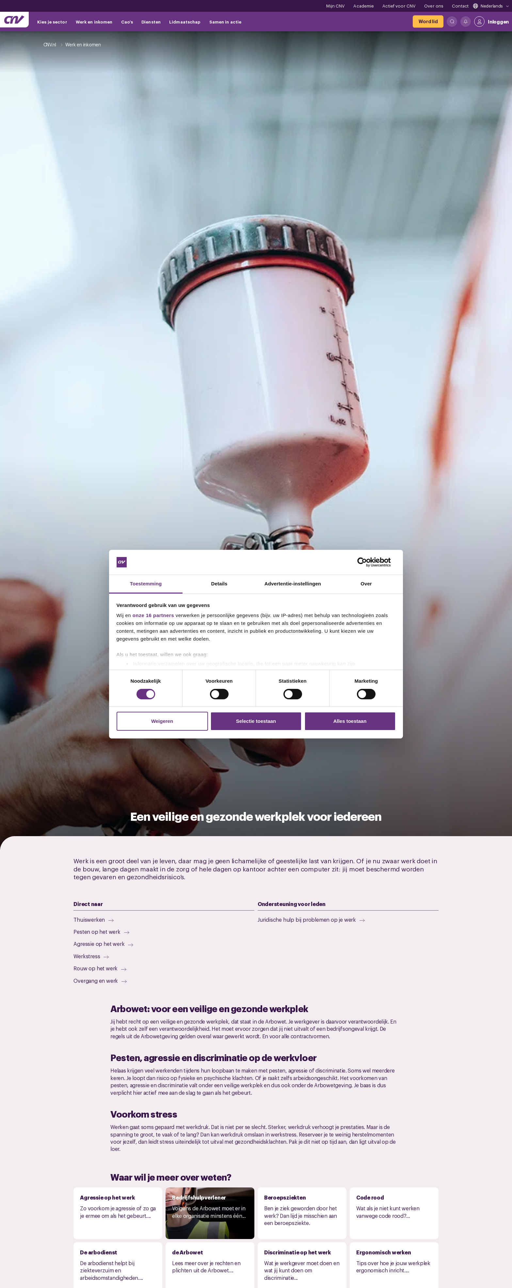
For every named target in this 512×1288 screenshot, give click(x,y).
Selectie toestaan (256, 721)
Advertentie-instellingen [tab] (292, 583)
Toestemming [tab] (146, 583)
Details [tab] (219, 583)
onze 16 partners (153, 615)
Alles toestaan (350, 721)
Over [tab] (366, 583)
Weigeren (162, 721)
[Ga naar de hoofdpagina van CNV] (14, 19)
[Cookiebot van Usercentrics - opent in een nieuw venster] (367, 562)
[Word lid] (428, 21)
